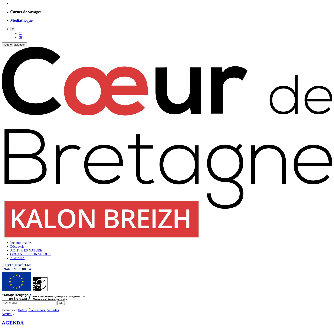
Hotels (22, 310)
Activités (53, 310)
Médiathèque (21, 20)
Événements (36, 310)
